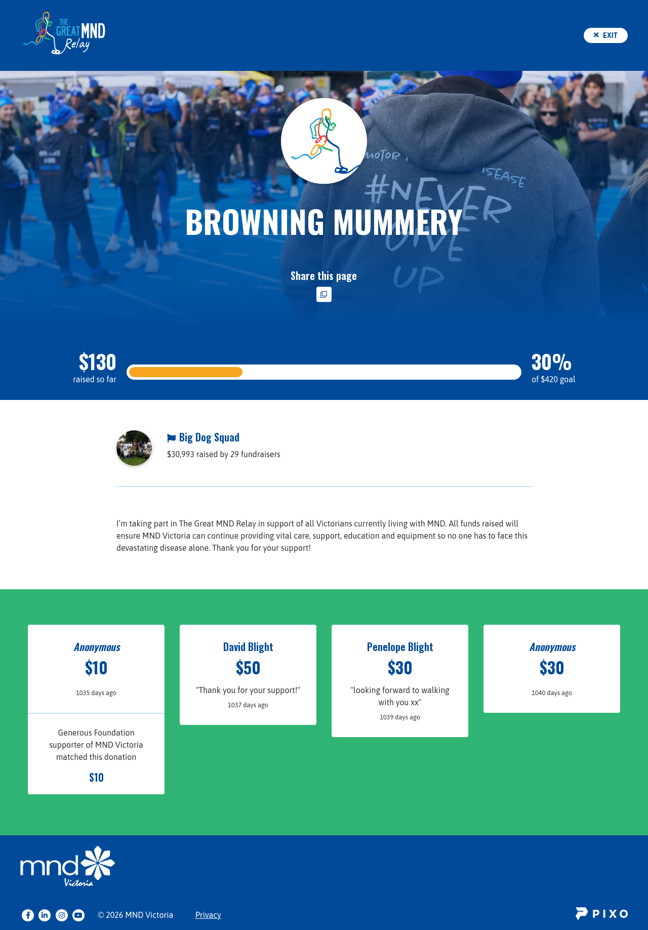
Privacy (208, 914)
